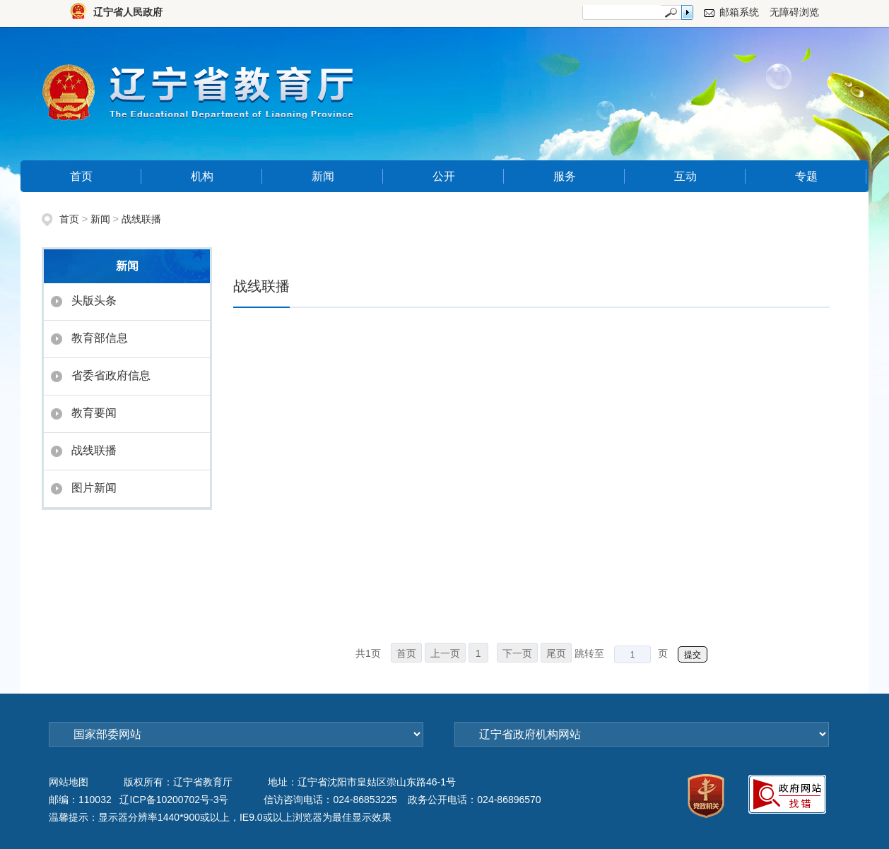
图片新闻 (94, 488)
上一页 (445, 653)
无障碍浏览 (794, 12)
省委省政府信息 (111, 375)
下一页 (517, 653)
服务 (564, 176)
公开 (443, 176)
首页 (81, 176)
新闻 (323, 176)
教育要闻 (94, 413)
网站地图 (68, 782)
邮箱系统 (739, 12)
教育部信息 (99, 338)
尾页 (556, 653)
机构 (202, 176)
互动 (685, 176)
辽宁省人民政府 (128, 12)
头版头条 (94, 301)
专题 (806, 176)
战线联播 (141, 219)
